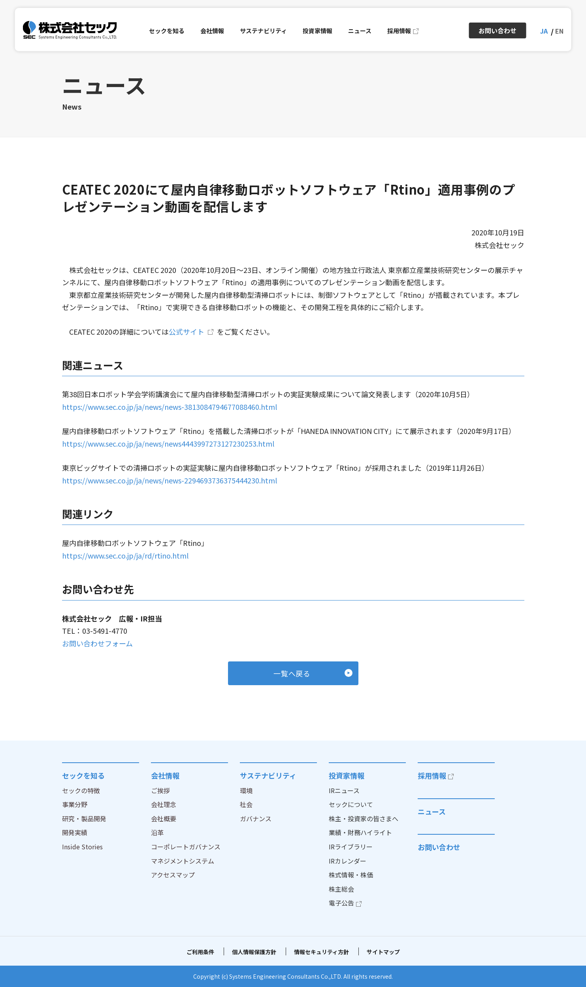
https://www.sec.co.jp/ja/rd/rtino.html (125, 555)
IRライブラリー (351, 846)
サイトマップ (383, 952)
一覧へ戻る (292, 673)
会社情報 (165, 775)
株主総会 (341, 889)
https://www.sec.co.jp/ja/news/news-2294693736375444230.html (169, 480)
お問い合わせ (439, 847)
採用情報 (432, 775)
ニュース (432, 811)
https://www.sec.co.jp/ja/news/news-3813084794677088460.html (169, 407)
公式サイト (186, 331)
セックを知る (83, 775)
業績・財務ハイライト (360, 832)
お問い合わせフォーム (97, 643)
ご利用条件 (200, 952)
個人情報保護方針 (254, 952)
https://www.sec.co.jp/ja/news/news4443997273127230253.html (168, 443)
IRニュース (344, 790)
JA (544, 31)
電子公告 (341, 902)
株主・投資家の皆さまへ (363, 818)
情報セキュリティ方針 (321, 952)
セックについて (351, 804)
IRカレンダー (347, 861)
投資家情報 (346, 775)
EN (559, 31)
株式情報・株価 (351, 874)
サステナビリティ (268, 775)
